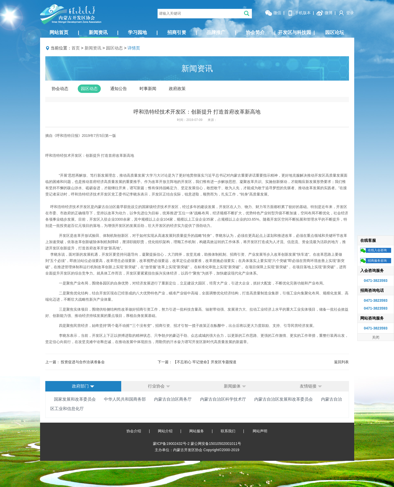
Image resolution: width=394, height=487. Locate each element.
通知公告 (118, 88)
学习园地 (143, 32)
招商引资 (182, 32)
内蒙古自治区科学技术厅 (223, 399)
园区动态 (114, 48)
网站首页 (64, 32)
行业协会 (159, 386)
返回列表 (341, 362)
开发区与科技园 (296, 32)
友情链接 (311, 386)
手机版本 (299, 13)
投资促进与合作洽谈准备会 (83, 362)
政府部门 (83, 386)
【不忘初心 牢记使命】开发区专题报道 (204, 362)
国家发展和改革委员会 (75, 399)
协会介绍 (133, 431)
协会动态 (60, 88)
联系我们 (228, 431)
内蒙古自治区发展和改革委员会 (283, 399)
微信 (273, 13)
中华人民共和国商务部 (125, 399)
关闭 (375, 337)
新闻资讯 (104, 32)
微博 (324, 13)
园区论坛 (334, 32)
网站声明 (260, 431)
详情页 (133, 48)
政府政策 (177, 88)
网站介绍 (165, 431)
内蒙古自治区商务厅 (173, 399)
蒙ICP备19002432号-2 (172, 443)
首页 (75, 48)
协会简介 (261, 32)
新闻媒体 (235, 386)
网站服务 (196, 431)
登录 (346, 13)
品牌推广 (221, 32)
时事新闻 (148, 88)
